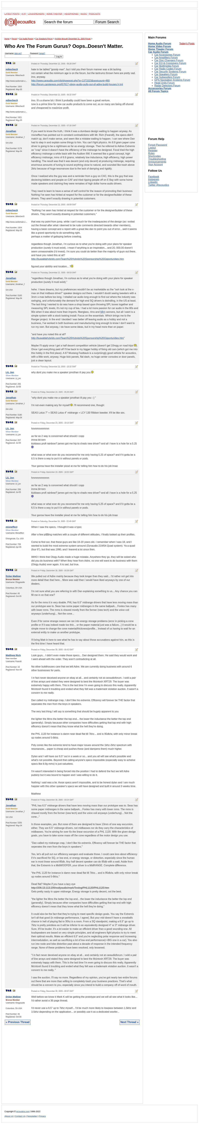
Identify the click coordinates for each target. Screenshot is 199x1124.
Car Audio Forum (158, 52)
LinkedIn (153, 182)
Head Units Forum (164, 82)
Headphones (71, 14)
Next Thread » (129, 1022)
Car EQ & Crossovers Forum (170, 63)
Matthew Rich (13, 655)
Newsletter (32, 1116)
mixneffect (11, 527)
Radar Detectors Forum (167, 85)
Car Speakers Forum (166, 74)
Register (152, 150)
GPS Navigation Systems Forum (172, 80)
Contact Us (20, 1116)
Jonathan (11, 131)
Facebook (153, 176)
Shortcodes (154, 156)
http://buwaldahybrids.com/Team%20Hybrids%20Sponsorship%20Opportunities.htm (77, 259)
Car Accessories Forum (167, 54)
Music (84, 14)
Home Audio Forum (159, 43)
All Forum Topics (158, 91)
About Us (9, 1116)
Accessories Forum (159, 88)
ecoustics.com (23, 1111)
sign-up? (18, 53)
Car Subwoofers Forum (167, 77)
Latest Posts (12, 14)
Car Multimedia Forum (166, 66)
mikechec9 (12, 69)
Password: (42, 55)
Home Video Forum (159, 46)
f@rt (102, 312)
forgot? (42, 53)
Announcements (157, 161)
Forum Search (107, 22)
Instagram (153, 179)
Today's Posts (186, 43)
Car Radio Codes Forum (167, 68)
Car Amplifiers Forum (166, 57)
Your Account (155, 164)
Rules (151, 153)
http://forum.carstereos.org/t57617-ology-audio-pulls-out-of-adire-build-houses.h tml (77, 84)
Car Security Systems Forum (170, 71)
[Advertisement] (72, 1066)
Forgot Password (157, 145)
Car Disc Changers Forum (168, 60)
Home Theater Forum (160, 49)
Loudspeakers (36, 14)
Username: (17, 55)
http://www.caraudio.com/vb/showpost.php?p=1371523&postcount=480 (70, 80)
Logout (152, 147)
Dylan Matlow (13, 576)
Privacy (42, 1116)
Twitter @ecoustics (158, 185)
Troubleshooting (157, 159)
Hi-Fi (23, 14)
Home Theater (54, 14)
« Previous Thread (18, 1022)
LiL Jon (10, 372)
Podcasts (94, 14)
